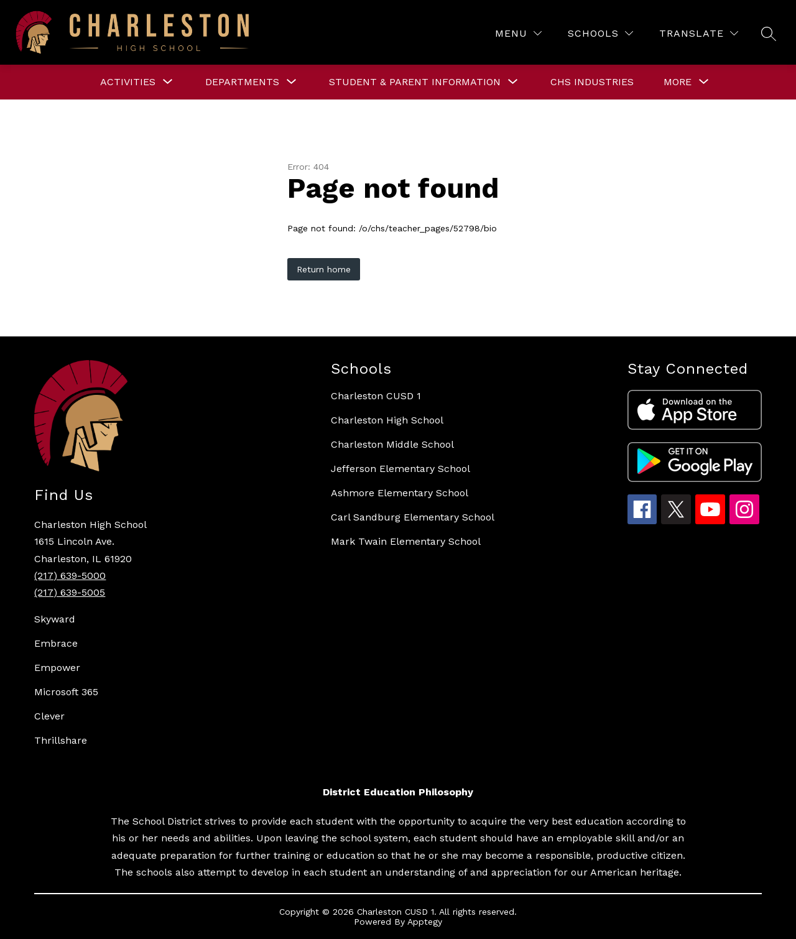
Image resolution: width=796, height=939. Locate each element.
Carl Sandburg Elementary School (412, 517)
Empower (57, 667)
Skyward (54, 619)
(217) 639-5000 (70, 575)
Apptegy (424, 922)
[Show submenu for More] (678, 82)
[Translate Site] (698, 33)
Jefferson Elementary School (400, 468)
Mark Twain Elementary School (406, 541)
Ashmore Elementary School (399, 493)
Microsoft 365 (66, 692)
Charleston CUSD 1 (376, 396)
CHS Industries (592, 82)
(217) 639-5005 (69, 592)
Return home (324, 269)
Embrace (56, 643)
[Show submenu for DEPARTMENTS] (242, 82)
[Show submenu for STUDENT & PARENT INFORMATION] (415, 82)
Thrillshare (60, 740)
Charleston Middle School (392, 444)
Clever (49, 716)
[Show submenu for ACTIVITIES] (127, 82)
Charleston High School (387, 420)
